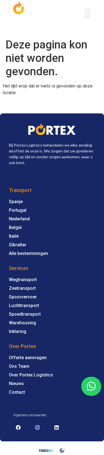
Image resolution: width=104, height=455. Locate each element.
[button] (87, 13)
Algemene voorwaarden (30, 415)
